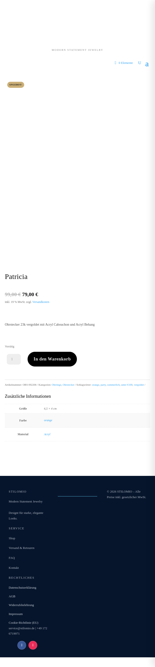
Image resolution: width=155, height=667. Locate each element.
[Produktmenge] (14, 359)
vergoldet (139, 384)
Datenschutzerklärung (22, 587)
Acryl (47, 434)
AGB (12, 596)
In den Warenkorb (52, 359)
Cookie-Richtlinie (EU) (23, 622)
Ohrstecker (68, 384)
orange (95, 384)
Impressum (16, 614)
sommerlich (113, 384)
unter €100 (127, 384)
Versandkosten (40, 302)
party (103, 384)
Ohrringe (56, 384)
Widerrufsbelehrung (21, 605)
